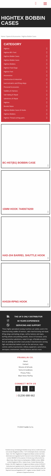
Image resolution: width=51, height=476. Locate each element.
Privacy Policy (25, 373)
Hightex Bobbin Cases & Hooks (25, 110)
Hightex (25, 48)
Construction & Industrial (25, 79)
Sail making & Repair (25, 94)
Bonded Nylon (25, 106)
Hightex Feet (25, 71)
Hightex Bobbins (25, 64)
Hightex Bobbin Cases (25, 56)
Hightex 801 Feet (25, 52)
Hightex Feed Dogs (25, 67)
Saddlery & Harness (25, 91)
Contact (25, 364)
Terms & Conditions (25, 370)
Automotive (25, 75)
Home (3, 36)
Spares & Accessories (13, 36)
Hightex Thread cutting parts (25, 117)
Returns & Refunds (25, 367)
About (25, 361)
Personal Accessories (25, 87)
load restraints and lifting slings (25, 83)
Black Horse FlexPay (25, 375)
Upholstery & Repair (25, 98)
